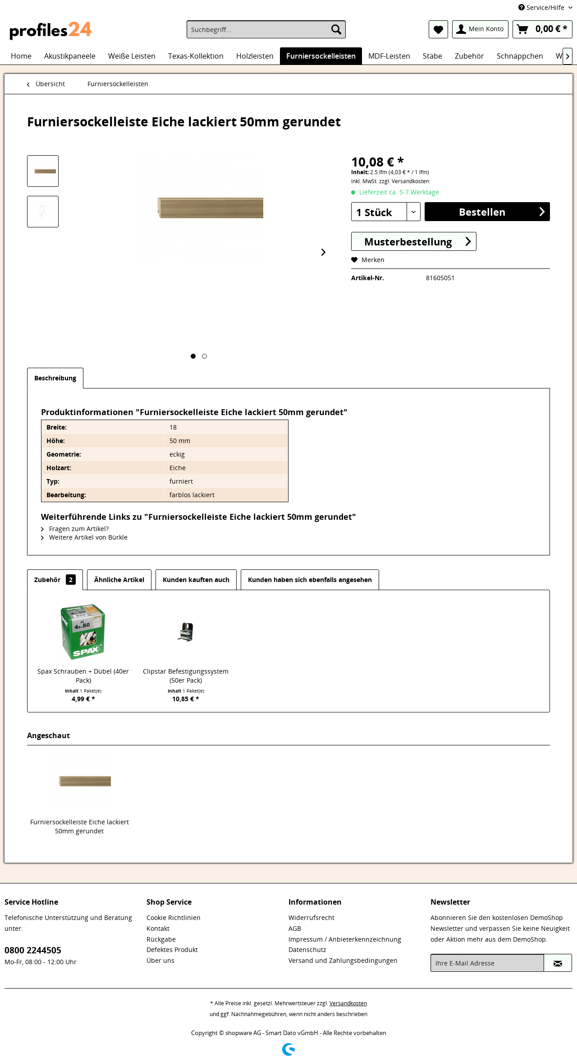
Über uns (160, 960)
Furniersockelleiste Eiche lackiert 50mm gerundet (79, 826)
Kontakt (158, 928)
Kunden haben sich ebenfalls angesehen (310, 579)
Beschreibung (55, 378)
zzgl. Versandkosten (404, 181)
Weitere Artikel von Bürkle (84, 537)
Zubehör (55, 579)
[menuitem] (266, 29)
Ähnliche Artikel (119, 579)
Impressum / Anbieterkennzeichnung (344, 939)
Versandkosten (348, 1003)
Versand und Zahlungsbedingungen (343, 960)
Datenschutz (307, 949)
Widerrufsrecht (311, 917)
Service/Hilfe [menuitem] (542, 7)
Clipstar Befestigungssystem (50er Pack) (186, 675)
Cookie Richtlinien (174, 917)
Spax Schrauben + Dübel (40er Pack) (83, 675)
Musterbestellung (417, 241)
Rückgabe (161, 939)
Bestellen (502, 211)
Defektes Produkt (172, 949)
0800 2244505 (33, 950)
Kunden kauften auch (196, 579)
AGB (294, 928)
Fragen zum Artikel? (75, 528)
